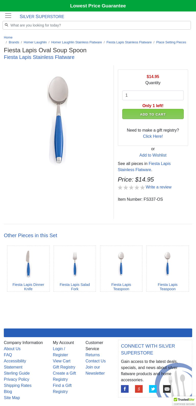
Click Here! (153, 136)
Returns (92, 355)
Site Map (12, 398)
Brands (14, 42)
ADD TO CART (153, 114)
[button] (184, 401)
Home (8, 37)
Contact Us (95, 361)
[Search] (97, 25)
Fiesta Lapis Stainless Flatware (129, 42)
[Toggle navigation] (8, 15)
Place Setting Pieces (171, 42)
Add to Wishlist (152, 155)
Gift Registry (64, 367)
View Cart (61, 361)
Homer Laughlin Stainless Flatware (76, 42)
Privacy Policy (16, 379)
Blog (8, 391)
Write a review (159, 187)
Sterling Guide (17, 373)
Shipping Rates (18, 385)
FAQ (8, 355)
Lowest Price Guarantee (98, 5)
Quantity (153, 83)
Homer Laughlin (35, 42)
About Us (12, 349)
